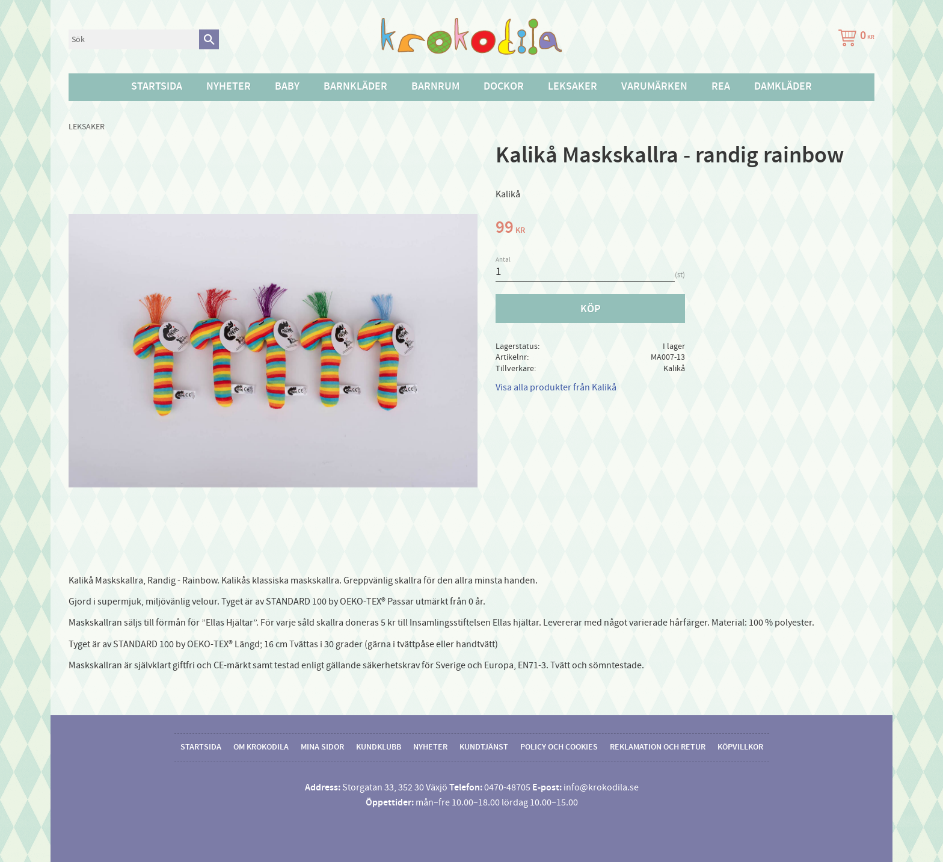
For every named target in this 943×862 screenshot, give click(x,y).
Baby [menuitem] (287, 86)
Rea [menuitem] (720, 86)
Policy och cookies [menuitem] (559, 747)
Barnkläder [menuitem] (355, 86)
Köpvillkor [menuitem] (740, 747)
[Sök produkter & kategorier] (134, 39)
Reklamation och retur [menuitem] (657, 747)
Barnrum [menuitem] (435, 86)
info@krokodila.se (601, 787)
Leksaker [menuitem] (572, 86)
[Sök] (209, 39)
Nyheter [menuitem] (228, 86)
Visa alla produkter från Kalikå (556, 387)
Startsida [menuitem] (156, 86)
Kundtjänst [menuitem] (483, 747)
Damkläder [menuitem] (783, 86)
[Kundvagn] (854, 39)
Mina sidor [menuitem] (322, 747)
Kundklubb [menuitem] (378, 747)
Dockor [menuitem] (504, 86)
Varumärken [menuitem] (654, 86)
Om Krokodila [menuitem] (261, 747)
